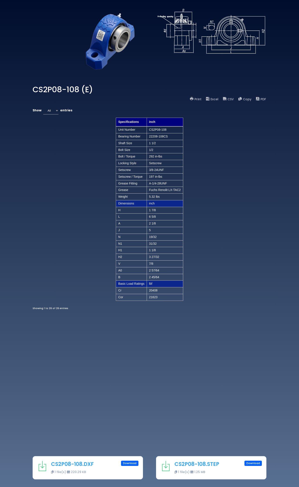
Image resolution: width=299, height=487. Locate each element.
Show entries (52, 110)
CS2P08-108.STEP (196, 464)
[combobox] (50, 110)
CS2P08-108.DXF (72, 464)
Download (129, 463)
